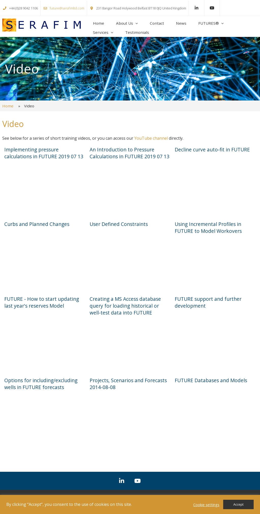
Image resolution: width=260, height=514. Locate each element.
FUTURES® (208, 23)
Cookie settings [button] (206, 504)
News (181, 23)
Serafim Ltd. (41, 25)
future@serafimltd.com (67, 8)
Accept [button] (238, 504)
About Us (124, 23)
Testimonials (137, 32)
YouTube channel (151, 138)
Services (100, 32)
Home (98, 23)
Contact (157, 23)
